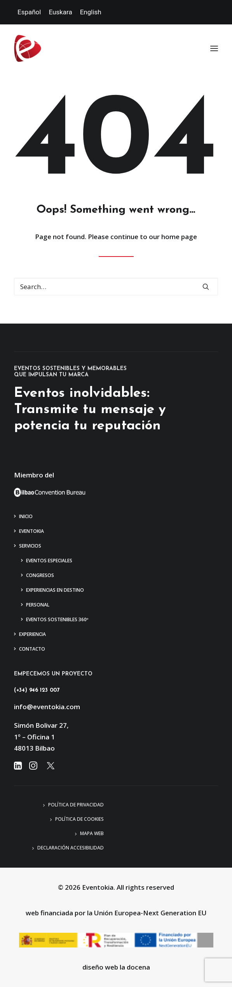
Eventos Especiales (49, 560)
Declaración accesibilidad (70, 847)
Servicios (30, 546)
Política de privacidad (76, 804)
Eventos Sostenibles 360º (57, 619)
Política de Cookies (79, 819)
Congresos (40, 575)
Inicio (26, 516)
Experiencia (32, 634)
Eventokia (31, 531)
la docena (135, 967)
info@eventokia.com (47, 706)
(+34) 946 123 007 (36, 690)
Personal (37, 604)
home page (179, 236)
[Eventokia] (27, 48)
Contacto (32, 649)
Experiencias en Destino (55, 590)
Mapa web (92, 833)
